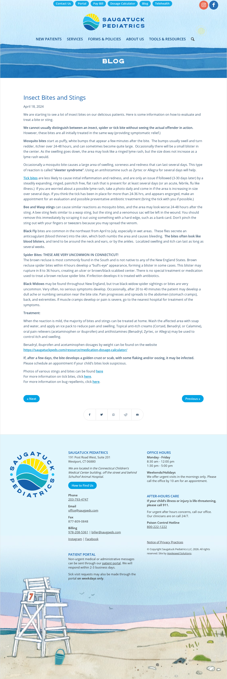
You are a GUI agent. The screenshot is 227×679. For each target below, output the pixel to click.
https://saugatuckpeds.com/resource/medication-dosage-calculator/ (75, 350)
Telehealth (162, 3)
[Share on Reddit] (126, 414)
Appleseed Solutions (179, 553)
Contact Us (63, 3)
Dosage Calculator (122, 3)
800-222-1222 (157, 527)
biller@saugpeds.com (106, 532)
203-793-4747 (78, 499)
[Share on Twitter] (102, 414)
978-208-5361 (78, 532)
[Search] (191, 39)
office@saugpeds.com (83, 510)
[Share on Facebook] (90, 414)
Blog (145, 3)
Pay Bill (98, 3)
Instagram (75, 539)
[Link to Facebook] (213, 5)
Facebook (91, 539)
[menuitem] (63, 4)
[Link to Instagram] (203, 5)
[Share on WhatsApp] (114, 414)
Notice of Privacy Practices (165, 542)
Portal (82, 3)
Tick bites (30, 178)
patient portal (111, 563)
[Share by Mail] (137, 414)
